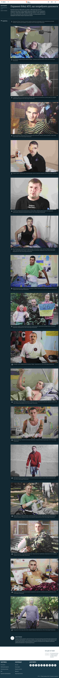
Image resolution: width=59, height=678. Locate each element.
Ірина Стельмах (4, 10)
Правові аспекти (18, 669)
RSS (1, 671)
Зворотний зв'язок (19, 673)
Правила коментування (5, 673)
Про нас (16, 664)
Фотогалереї (4, 5)
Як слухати (3, 664)
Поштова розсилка (4, 669)
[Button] (4, 21)
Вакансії (17, 671)
